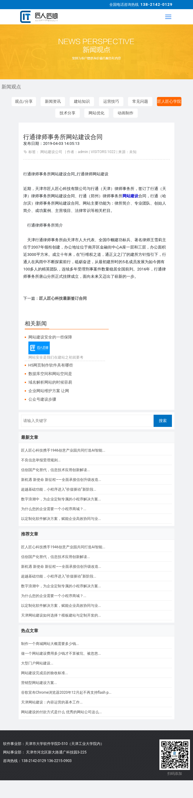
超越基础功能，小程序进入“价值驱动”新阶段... (58, 489)
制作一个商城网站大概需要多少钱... (50, 644)
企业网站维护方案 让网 (48, 390)
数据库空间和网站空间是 (50, 373)
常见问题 (140, 101)
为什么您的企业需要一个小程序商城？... (53, 509)
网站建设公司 (51, 152)
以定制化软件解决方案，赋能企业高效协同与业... (61, 519)
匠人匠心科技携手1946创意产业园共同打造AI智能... (63, 450)
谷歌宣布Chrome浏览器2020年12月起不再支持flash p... (66, 692)
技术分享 (67, 113)
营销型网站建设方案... (39, 683)
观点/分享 (23, 101)
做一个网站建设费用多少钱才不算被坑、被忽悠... (61, 653)
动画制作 (125, 113)
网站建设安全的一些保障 (50, 337)
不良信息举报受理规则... (41, 460)
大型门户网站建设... (37, 663)
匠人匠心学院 (169, 101)
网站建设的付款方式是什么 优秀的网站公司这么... (61, 712)
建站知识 (82, 101)
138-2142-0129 (156, 4)
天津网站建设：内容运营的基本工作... (52, 702)
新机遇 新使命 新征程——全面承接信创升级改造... (61, 480)
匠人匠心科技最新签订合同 (63, 298)
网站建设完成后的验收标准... (44, 673)
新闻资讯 (53, 101)
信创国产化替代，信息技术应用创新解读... (55, 470)
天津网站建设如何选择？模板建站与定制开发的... (61, 615)
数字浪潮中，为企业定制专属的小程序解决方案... (61, 499)
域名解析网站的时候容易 (50, 382)
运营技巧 (111, 101)
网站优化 (96, 113)
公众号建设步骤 (42, 399)
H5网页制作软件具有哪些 (50, 365)
